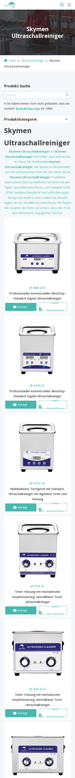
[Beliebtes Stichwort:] (67, 95)
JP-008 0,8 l (38, 288)
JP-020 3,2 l (38, 689)
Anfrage (20, 307)
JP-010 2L (37, 586)
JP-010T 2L (37, 483)
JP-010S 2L (37, 385)
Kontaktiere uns (28, 108)
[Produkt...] (34, 95)
